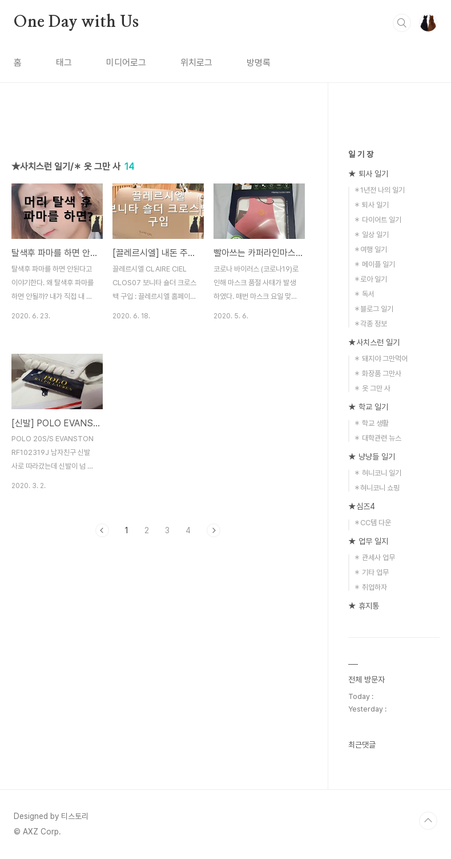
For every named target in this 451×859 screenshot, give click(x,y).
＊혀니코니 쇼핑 (376, 488)
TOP (428, 821)
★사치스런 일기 (374, 342)
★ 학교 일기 (368, 406)
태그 (64, 62)
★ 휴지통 (363, 605)
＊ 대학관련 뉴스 (377, 438)
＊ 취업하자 (370, 587)
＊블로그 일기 (373, 309)
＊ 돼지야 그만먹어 (380, 358)
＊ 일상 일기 (371, 234)
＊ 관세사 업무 (374, 557)
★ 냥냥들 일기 (371, 456)
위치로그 (196, 62)
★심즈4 (361, 506)
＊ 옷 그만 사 (371, 388)
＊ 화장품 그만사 (377, 373)
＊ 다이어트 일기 (377, 219)
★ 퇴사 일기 (368, 173)
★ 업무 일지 (368, 541)
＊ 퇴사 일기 (371, 205)
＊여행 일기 (370, 249)
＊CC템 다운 (372, 522)
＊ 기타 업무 (371, 572)
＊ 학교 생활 (371, 423)
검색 (401, 22)
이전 (102, 530)
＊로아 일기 (370, 279)
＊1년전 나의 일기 (379, 190)
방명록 (259, 62)
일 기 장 (360, 154)
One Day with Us (76, 22)
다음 (213, 530)
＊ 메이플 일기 (374, 264)
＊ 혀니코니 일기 (377, 473)
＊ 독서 (364, 294)
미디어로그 (126, 62)
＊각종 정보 (370, 323)
